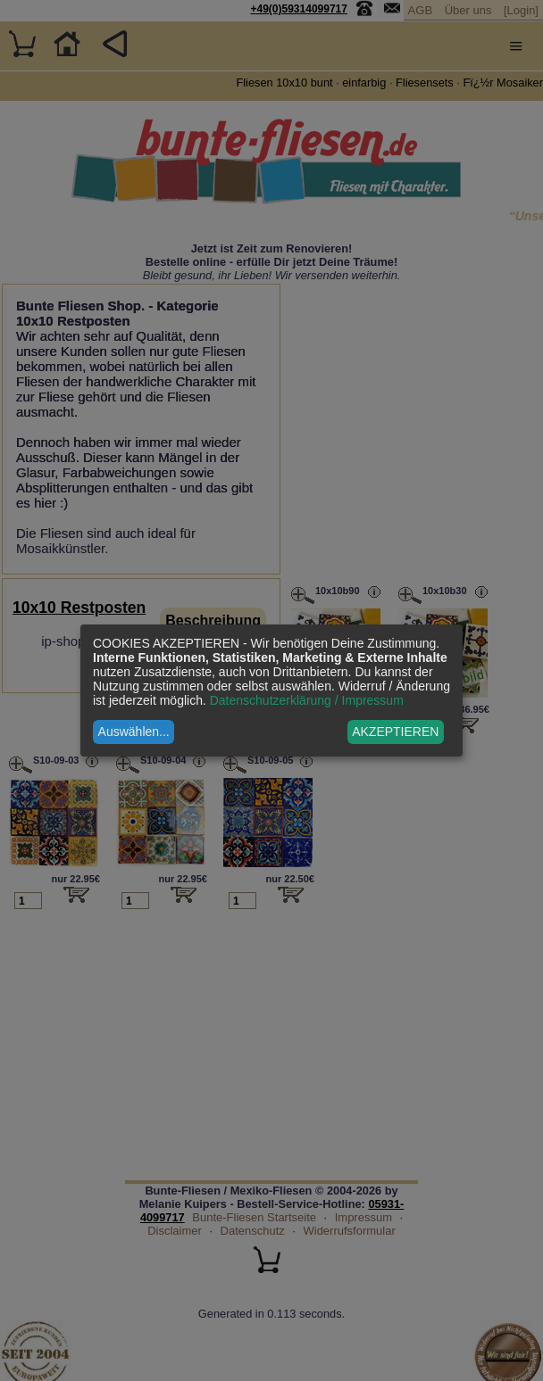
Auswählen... (134, 731)
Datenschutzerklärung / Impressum (307, 700)
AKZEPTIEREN (395, 731)
